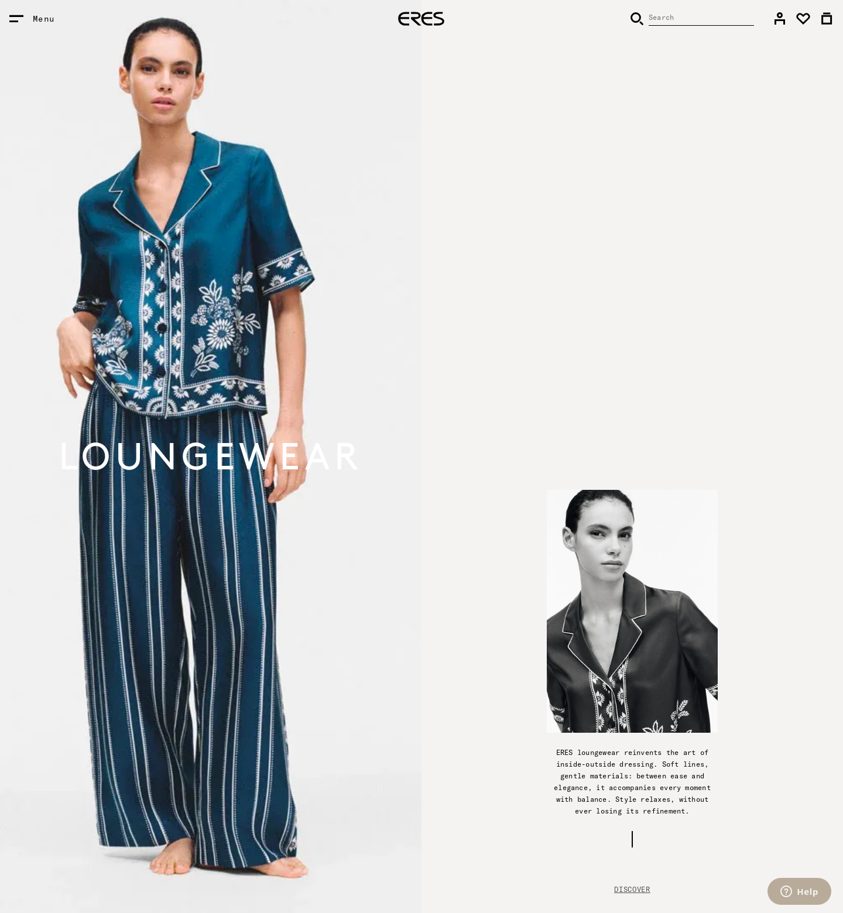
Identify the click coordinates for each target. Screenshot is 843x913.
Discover (632, 889)
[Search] (692, 19)
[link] (780, 19)
